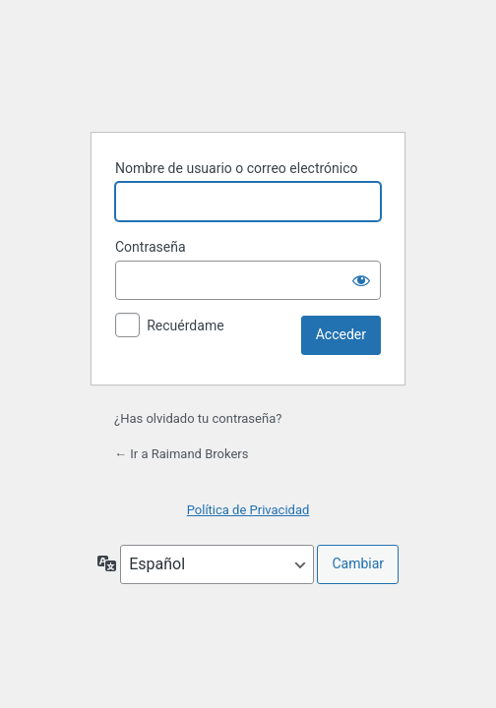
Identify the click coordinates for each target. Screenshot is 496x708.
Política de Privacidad (248, 509)
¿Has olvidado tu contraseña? (197, 418)
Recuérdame (185, 325)
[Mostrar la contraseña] (361, 280)
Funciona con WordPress (248, 66)
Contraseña (150, 247)
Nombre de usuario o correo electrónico (236, 168)
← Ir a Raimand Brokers (181, 453)
